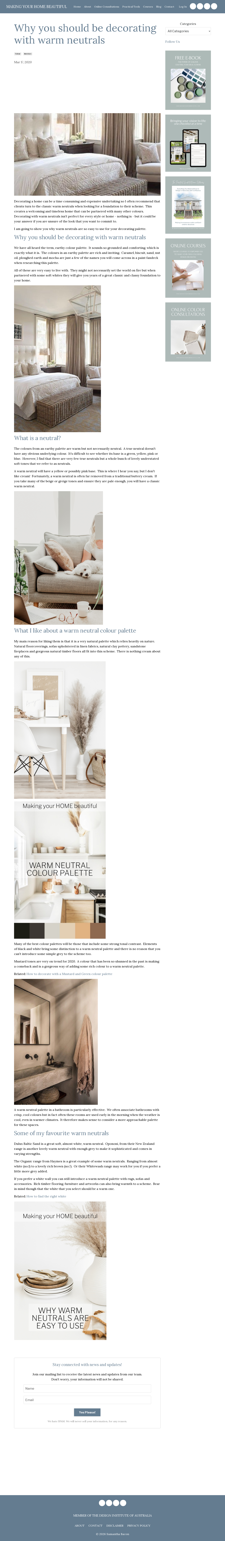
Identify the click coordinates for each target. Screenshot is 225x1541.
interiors (27, 54)
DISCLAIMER (114, 1525)
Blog (158, 6)
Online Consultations (106, 6)
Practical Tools (131, 6)
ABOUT (80, 1525)
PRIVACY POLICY (138, 1525)
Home (76, 6)
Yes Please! (87, 1412)
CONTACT (95, 1525)
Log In (183, 6)
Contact (169, 6)
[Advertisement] (87, 90)
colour (17, 54)
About (86, 6)
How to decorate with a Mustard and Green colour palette (69, 974)
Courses (148, 6)
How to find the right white (46, 1196)
